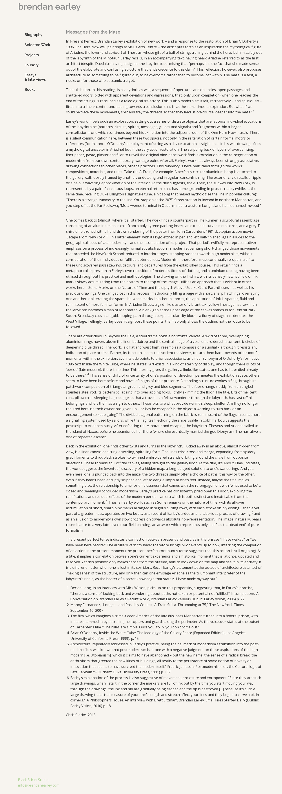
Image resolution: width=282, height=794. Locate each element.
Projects (32, 55)
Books (30, 90)
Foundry (32, 65)
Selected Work (37, 45)
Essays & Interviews (35, 77)
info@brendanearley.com (38, 785)
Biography (33, 35)
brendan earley (49, 6)
